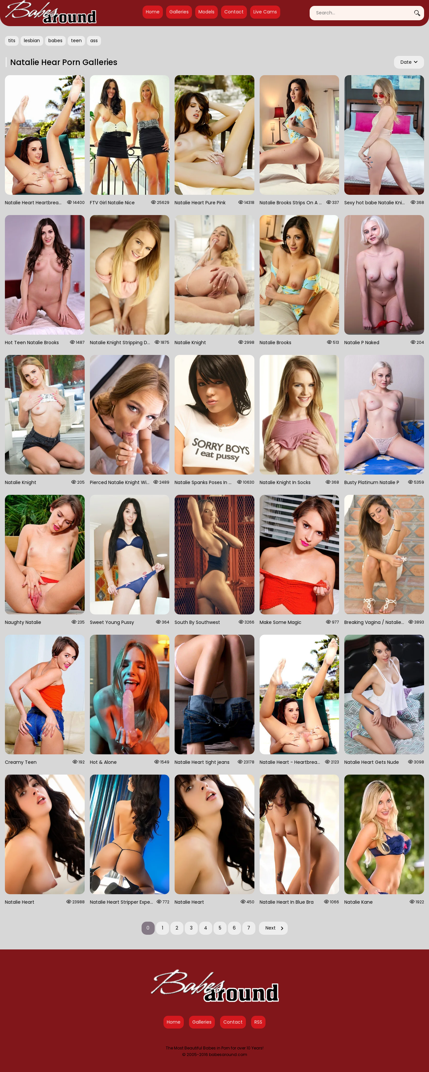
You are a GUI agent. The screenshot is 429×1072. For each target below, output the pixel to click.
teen (76, 40)
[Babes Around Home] (50, 13)
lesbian (32, 40)
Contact (234, 11)
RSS (258, 1022)
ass (94, 40)
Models (206, 11)
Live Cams (265, 11)
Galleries (179, 11)
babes (55, 40)
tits (11, 40)
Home (153, 11)
